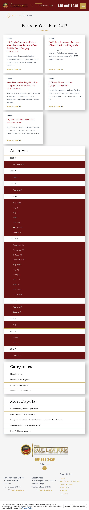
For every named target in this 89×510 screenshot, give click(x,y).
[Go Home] (7, 15)
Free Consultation (45, 6)
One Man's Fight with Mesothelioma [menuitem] (25, 425)
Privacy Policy (65, 487)
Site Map (63, 490)
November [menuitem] (18, 250)
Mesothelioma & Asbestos (70, 481)
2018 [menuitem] (13, 196)
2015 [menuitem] (13, 318)
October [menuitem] (17, 255)
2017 (20, 15)
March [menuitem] (16, 222)
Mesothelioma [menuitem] (16, 374)
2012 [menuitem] (13, 349)
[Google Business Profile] (44, 468)
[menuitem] (72, 478)
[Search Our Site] (32, 6)
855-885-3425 (68, 6)
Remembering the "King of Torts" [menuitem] (24, 409)
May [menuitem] (15, 213)
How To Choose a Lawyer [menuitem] (20, 431)
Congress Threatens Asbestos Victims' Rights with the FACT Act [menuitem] (36, 420)
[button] (83, 6)
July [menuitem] (15, 208)
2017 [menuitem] (14, 239)
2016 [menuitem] (13, 301)
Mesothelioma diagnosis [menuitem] (20, 380)
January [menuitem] (17, 232)
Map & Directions (17, 490)
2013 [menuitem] (13, 331)
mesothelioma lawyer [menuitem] (19, 385)
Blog (13, 15)
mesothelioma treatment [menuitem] (20, 391)
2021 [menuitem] (13, 171)
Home (62, 478)
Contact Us (64, 494)
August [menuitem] (17, 203)
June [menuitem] (16, 275)
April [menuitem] (15, 177)
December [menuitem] (18, 245)
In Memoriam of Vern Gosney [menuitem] (22, 414)
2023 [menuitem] (13, 158)
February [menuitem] (17, 190)
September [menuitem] (18, 164)
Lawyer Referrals (66, 484)
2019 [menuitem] (13, 184)
